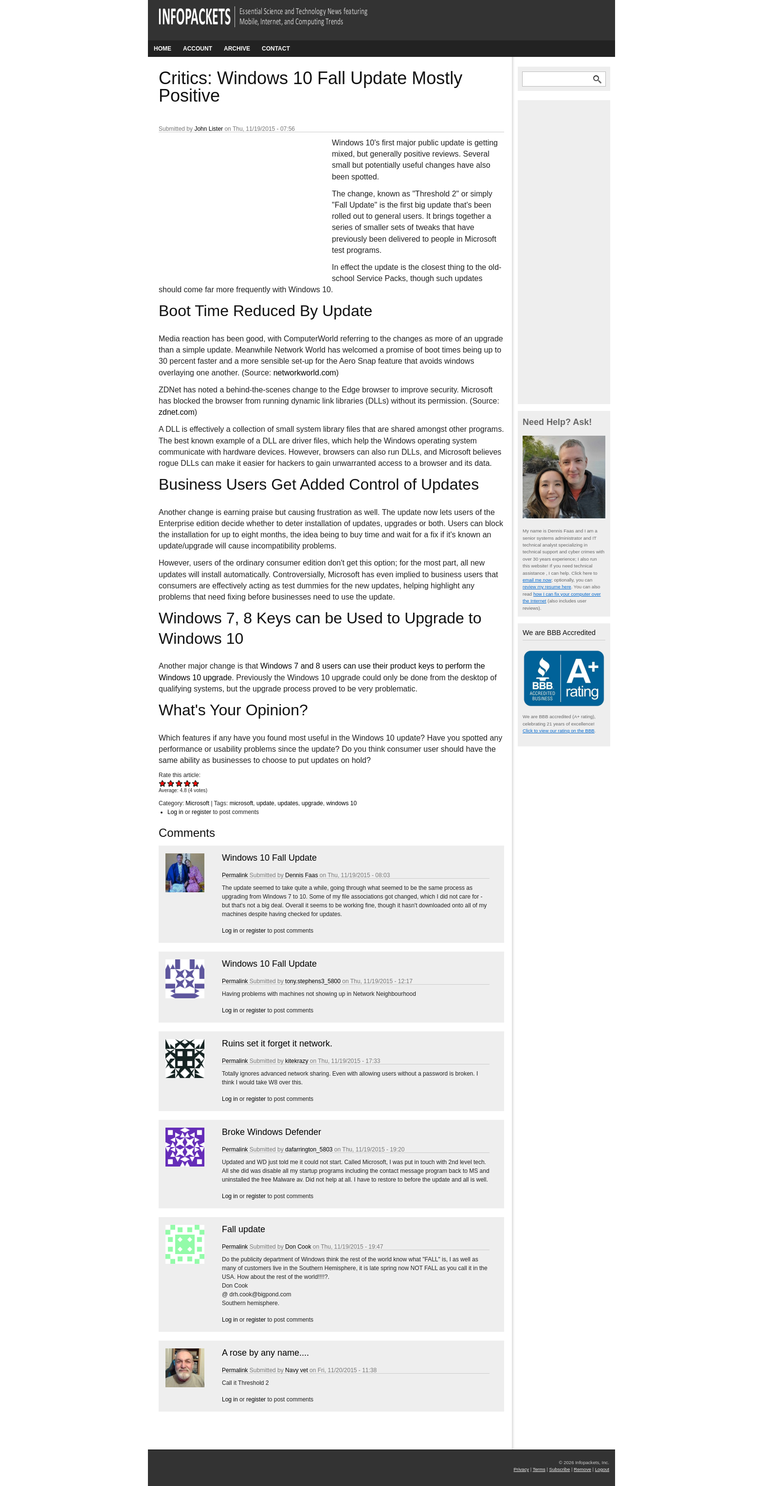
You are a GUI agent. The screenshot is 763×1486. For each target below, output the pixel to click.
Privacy (521, 1469)
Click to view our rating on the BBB (559, 730)
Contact (276, 48)
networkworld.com (304, 373)
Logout (602, 1469)
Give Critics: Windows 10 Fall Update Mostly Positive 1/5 (163, 783)
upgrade (312, 803)
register (201, 812)
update (265, 803)
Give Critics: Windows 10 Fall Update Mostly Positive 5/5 (196, 783)
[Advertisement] (232, 202)
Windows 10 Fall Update (269, 858)
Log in (175, 812)
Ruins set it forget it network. (277, 1043)
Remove (582, 1469)
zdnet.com (177, 412)
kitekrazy (296, 1061)
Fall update (243, 1229)
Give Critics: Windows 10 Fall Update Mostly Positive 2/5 (171, 783)
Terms (539, 1469)
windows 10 (341, 803)
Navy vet (296, 1370)
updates (287, 803)
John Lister (208, 128)
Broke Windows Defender (271, 1132)
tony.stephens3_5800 (313, 981)
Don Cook (298, 1246)
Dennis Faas (301, 875)
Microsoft (197, 803)
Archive (237, 48)
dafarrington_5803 (308, 1149)
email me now (537, 580)
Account (197, 48)
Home (162, 48)
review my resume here (547, 586)
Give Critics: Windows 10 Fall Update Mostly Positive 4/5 (187, 783)
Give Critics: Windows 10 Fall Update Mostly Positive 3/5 (179, 783)
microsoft (242, 803)
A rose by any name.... (265, 1353)
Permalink (235, 875)
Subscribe (559, 1469)
